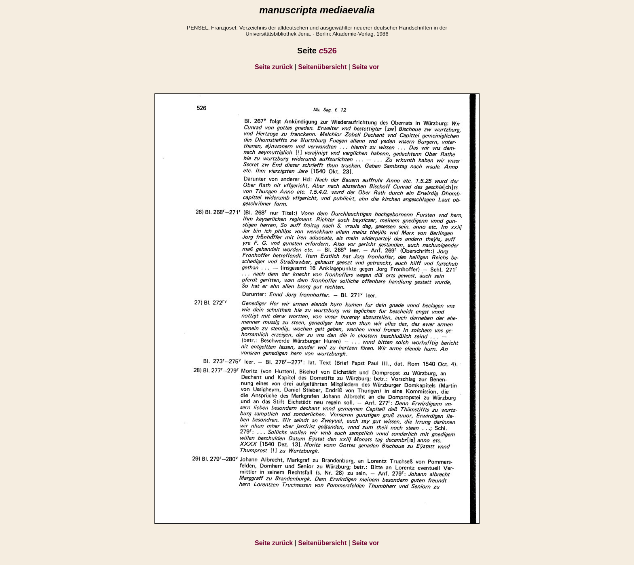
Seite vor (365, 66)
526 (328, 50)
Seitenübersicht (322, 66)
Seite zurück (274, 66)
